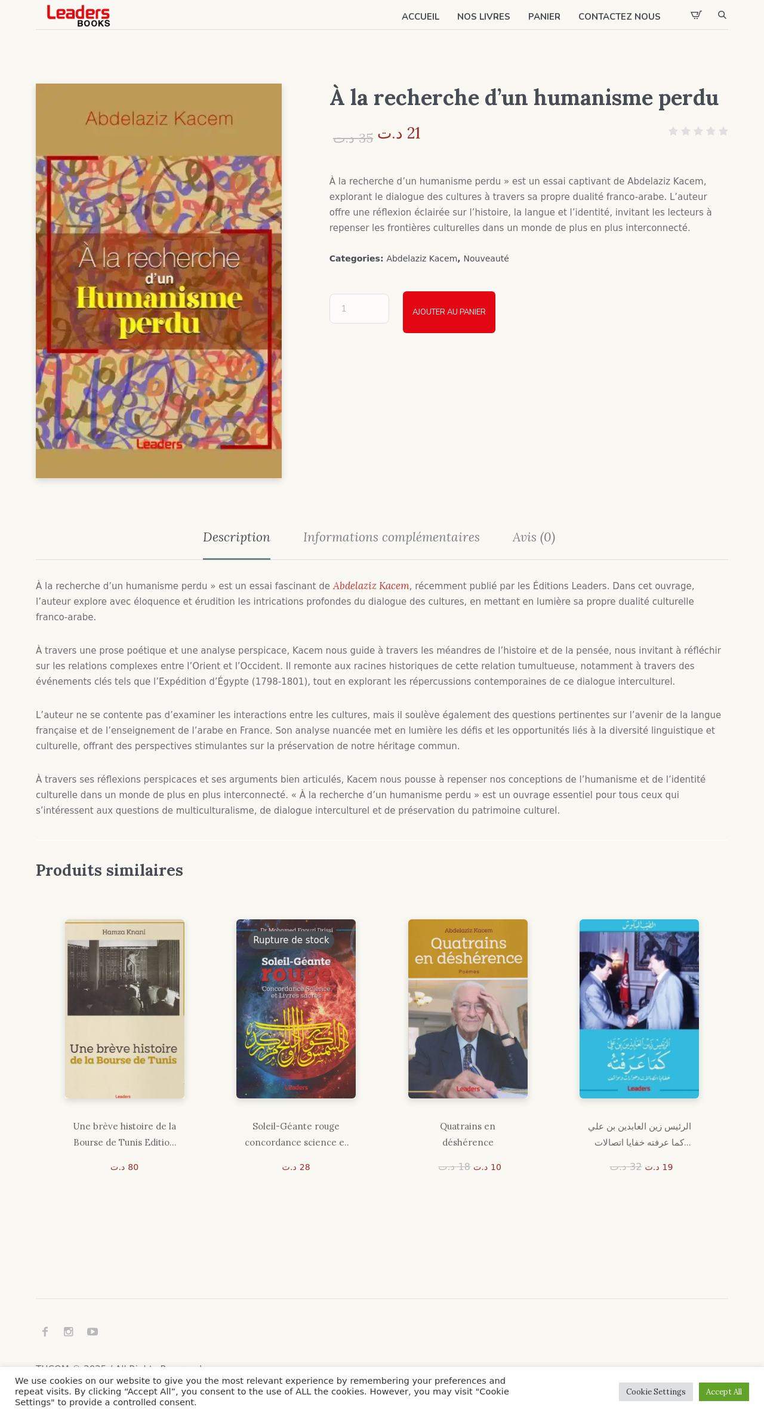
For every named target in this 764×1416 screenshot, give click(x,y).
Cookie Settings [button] (656, 1392)
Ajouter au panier (449, 312)
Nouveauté (486, 258)
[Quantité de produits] (359, 309)
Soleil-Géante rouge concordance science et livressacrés (296, 1135)
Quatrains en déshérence (467, 1134)
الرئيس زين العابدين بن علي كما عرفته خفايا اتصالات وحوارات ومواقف (639, 1135)
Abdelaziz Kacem (421, 258)
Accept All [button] (724, 1392)
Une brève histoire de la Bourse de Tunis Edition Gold (124, 1135)
